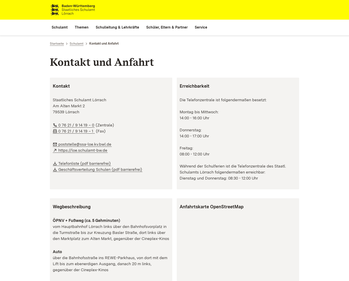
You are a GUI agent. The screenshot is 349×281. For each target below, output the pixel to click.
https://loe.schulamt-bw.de (82, 150)
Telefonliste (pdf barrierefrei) (84, 163)
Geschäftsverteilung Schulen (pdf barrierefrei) (100, 169)
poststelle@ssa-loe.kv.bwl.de (84, 144)
